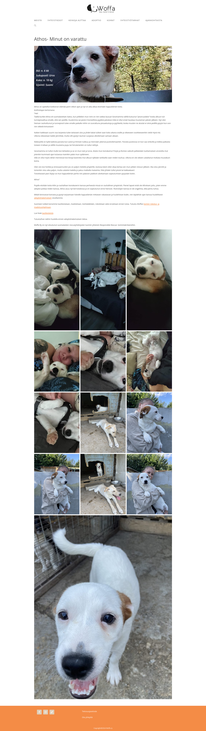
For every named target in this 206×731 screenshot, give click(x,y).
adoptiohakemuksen (43, 198)
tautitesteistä (47, 213)
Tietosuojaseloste (89, 711)
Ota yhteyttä (87, 717)
